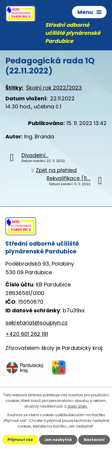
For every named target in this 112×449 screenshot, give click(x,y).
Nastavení (94, 439)
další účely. (77, 406)
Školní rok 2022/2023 (54, 87)
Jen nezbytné (58, 439)
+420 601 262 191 (26, 334)
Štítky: (14, 87)
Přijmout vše (20, 439)
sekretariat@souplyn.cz (36, 322)
